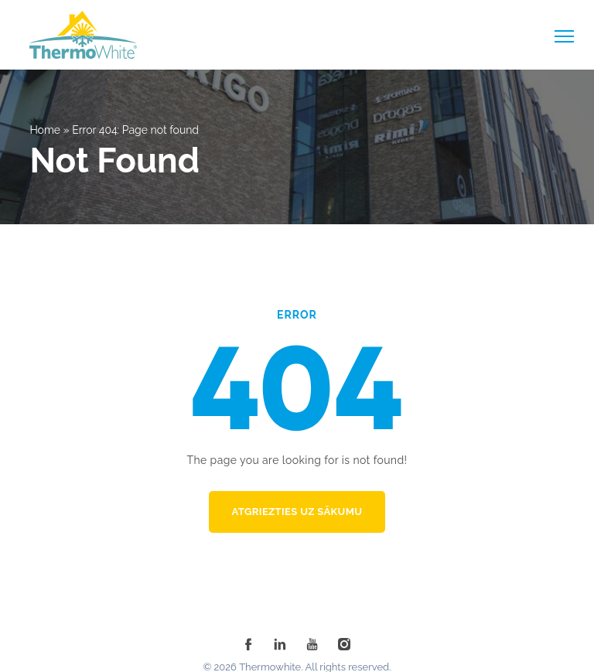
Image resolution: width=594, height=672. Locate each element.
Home (44, 130)
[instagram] (344, 644)
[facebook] (248, 644)
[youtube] (312, 644)
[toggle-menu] (564, 36)
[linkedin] (280, 644)
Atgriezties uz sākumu (297, 511)
